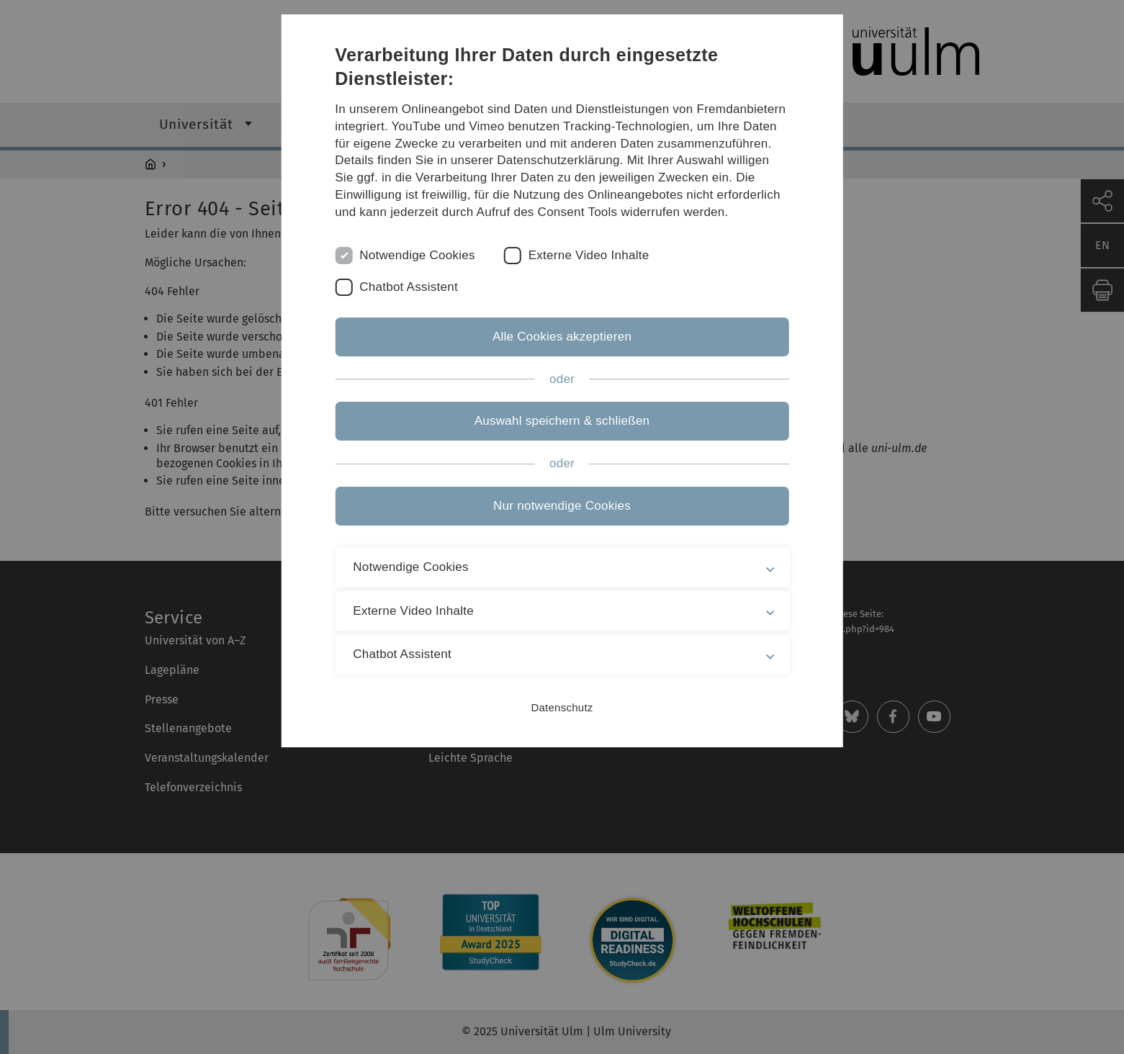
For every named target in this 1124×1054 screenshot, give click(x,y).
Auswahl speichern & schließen (562, 421)
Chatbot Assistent (408, 287)
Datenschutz (562, 707)
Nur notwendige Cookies (562, 506)
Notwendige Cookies (417, 255)
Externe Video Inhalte (589, 255)
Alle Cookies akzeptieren (562, 336)
